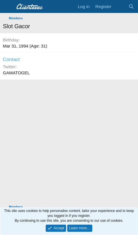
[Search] (131, 6)
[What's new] (119, 6)
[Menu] (8, 6)
